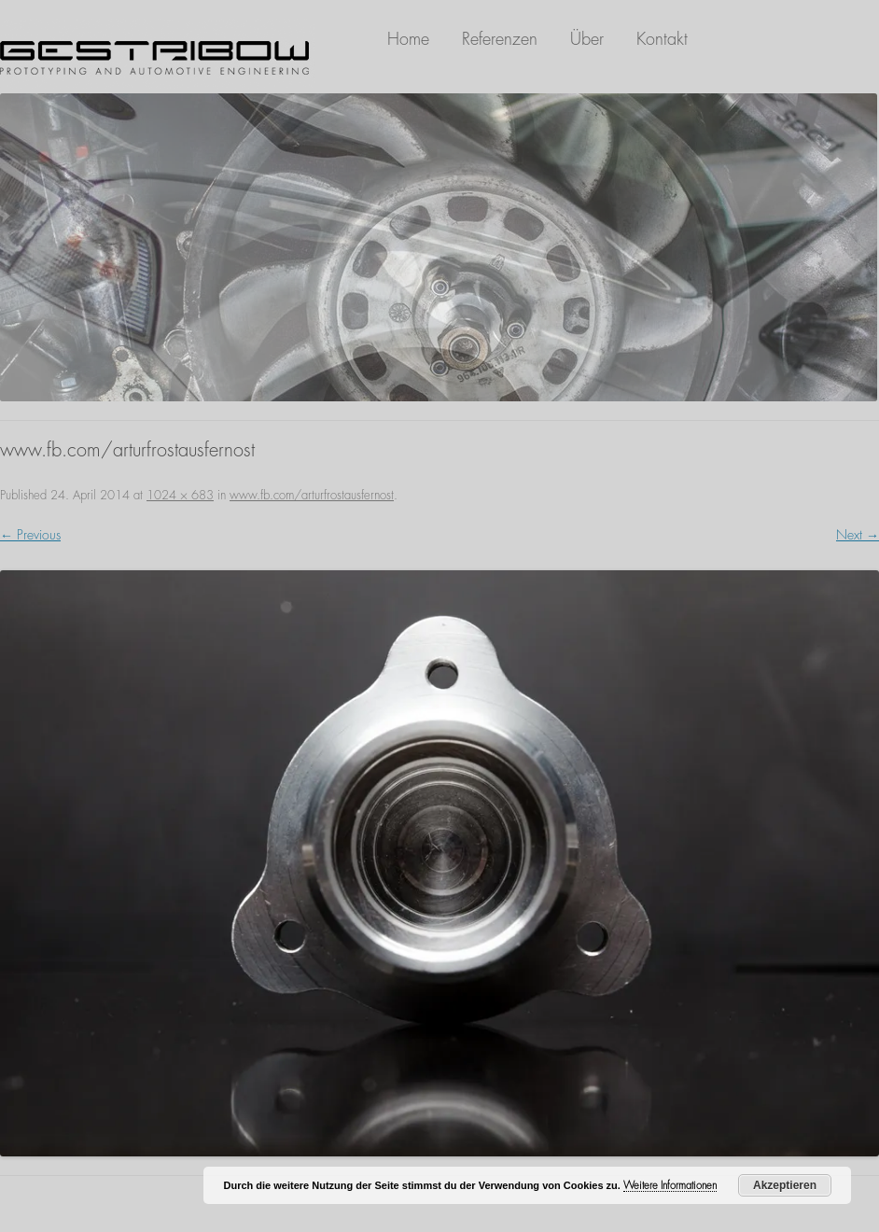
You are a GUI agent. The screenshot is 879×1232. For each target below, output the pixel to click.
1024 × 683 (180, 495)
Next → (857, 534)
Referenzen (499, 39)
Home (408, 39)
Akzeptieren (784, 1185)
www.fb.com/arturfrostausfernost (312, 495)
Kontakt (662, 39)
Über (587, 39)
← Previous (30, 534)
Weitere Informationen (670, 1186)
